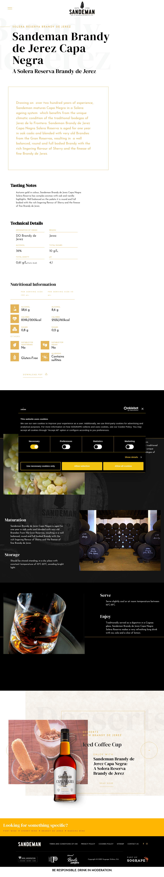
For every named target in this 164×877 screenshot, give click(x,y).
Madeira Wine (76, 831)
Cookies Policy (106, 844)
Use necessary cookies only (40, 466)
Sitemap (120, 844)
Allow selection (82, 466)
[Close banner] (143, 409)
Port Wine (10, 831)
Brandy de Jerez (52, 831)
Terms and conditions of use (63, 844)
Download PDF (35, 374)
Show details (131, 457)
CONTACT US (133, 844)
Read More (107, 783)
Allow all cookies (123, 466)
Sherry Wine (29, 831)
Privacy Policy (88, 844)
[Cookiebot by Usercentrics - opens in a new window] (126, 409)
